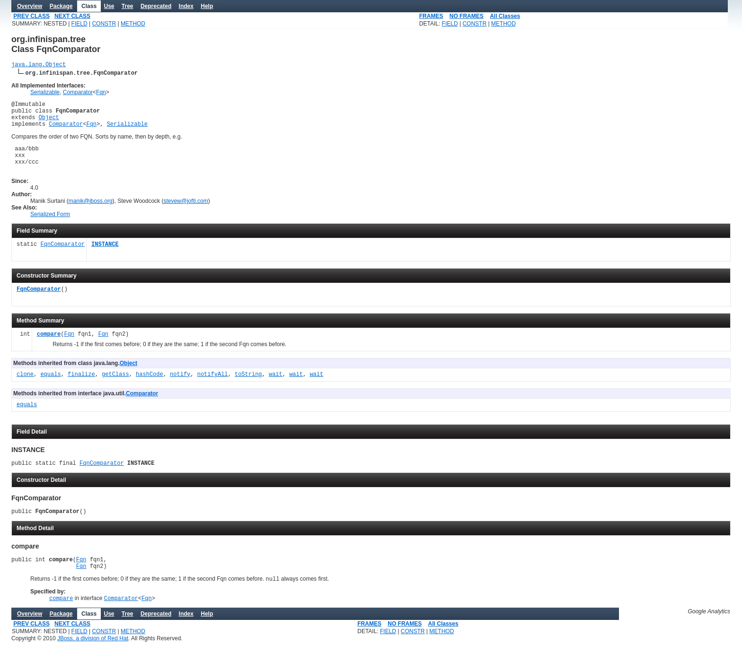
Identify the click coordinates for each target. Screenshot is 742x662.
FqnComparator (62, 257)
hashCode (149, 387)
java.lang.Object (38, 65)
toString (248, 387)
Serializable (45, 93)
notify (180, 387)
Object (49, 123)
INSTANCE (105, 257)
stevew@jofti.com (185, 213)
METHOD (133, 23)
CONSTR (104, 23)
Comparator (78, 93)
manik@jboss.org (91, 213)
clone (25, 387)
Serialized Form (50, 227)
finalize (81, 387)
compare (49, 347)
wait (276, 387)
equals (50, 387)
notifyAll (212, 387)
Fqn (101, 93)
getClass (115, 387)
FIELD (79, 23)
